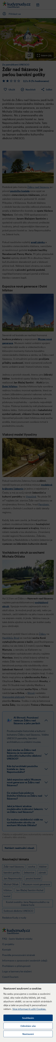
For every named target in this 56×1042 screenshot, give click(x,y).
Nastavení (28, 1033)
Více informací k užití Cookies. (29, 1008)
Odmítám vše (28, 1025)
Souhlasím (28, 1017)
